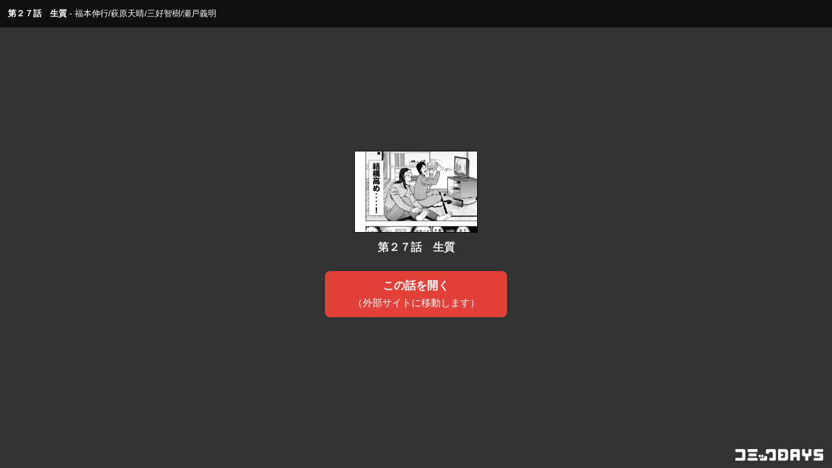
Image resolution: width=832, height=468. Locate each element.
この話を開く (416, 295)
